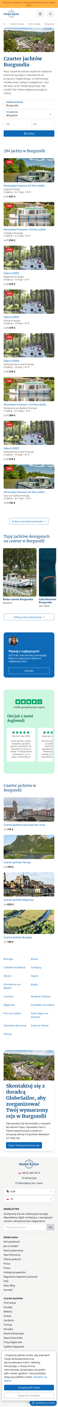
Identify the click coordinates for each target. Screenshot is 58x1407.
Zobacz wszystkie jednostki (29, 521)
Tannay (8, 1034)
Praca (7, 1268)
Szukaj (29, 133)
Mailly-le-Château (41, 996)
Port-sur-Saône (12, 1013)
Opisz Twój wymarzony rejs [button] (24, 1145)
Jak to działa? (11, 1246)
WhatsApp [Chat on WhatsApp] (29, 1178)
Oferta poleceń (12, 1259)
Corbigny (36, 967)
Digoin (34, 976)
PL (29, 1199)
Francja (8, 1324)
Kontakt (29, 670)
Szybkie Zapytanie (14, 1346)
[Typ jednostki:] (29, 114)
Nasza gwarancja (13, 1250)
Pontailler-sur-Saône (42, 1005)
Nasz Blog (9, 1285)
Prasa (7, 1263)
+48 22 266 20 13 (29, 1172)
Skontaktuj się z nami (29, 1183)
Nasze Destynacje (14, 1333)
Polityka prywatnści (15, 1272)
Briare (34, 959)
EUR (29, 1191)
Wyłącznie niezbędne (29, 1395)
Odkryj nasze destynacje (29, 617)
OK (50, 1227)
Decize (7, 976)
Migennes (9, 1005)
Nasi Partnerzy (12, 1254)
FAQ (6, 1281)
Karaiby (8, 1307)
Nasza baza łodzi (13, 1337)
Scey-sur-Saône (39, 1025)
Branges (8, 959)
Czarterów (32, 1276)
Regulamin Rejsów (14, 1276)
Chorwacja (10, 1302)
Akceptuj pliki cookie (29, 1387)
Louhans (8, 996)
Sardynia (9, 1320)
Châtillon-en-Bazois (15, 967)
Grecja (7, 1316)
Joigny (34, 984)
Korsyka (8, 1329)
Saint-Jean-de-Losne (15, 1025)
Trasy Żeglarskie (13, 1342)
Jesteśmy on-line (43, 1402)
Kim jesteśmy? (12, 1241)
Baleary (8, 1311)
